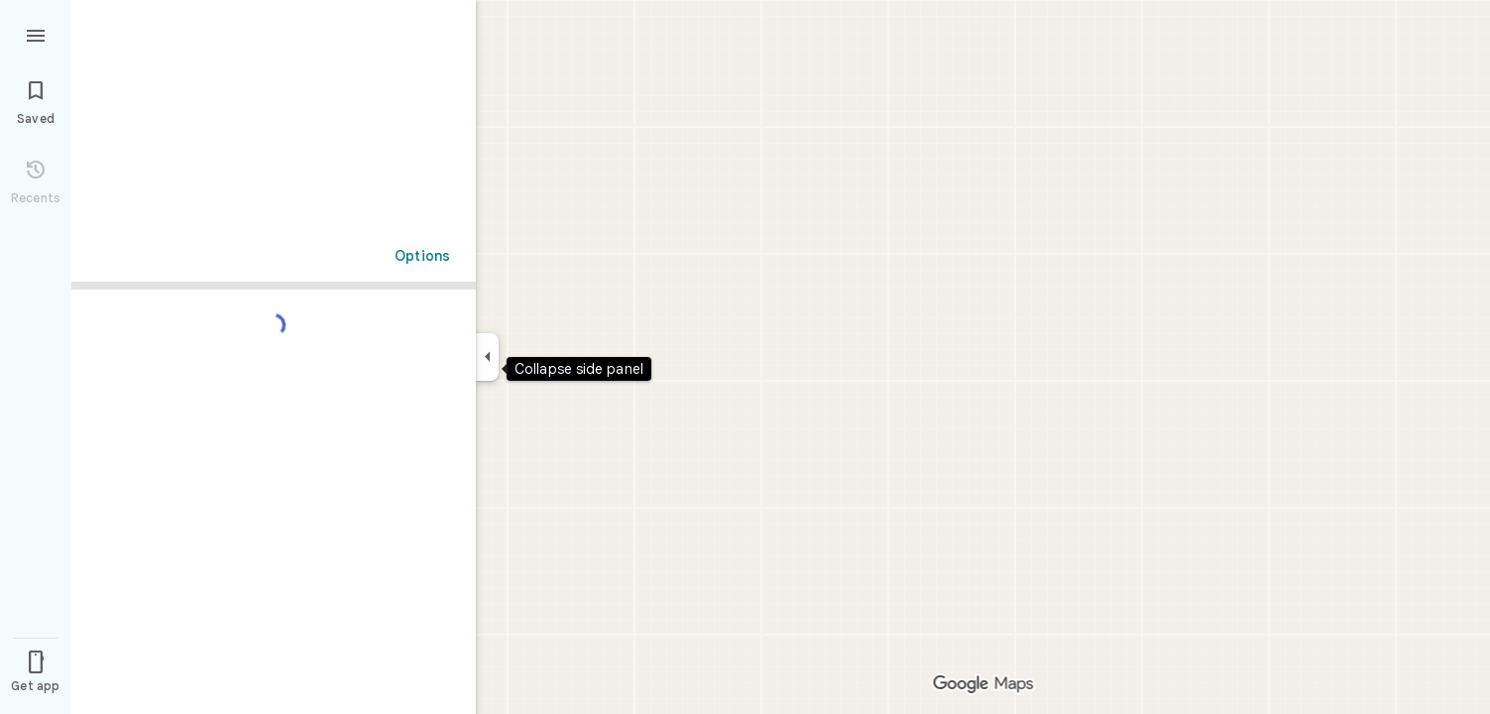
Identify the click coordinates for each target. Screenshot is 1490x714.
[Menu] (35, 34)
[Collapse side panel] (487, 357)
